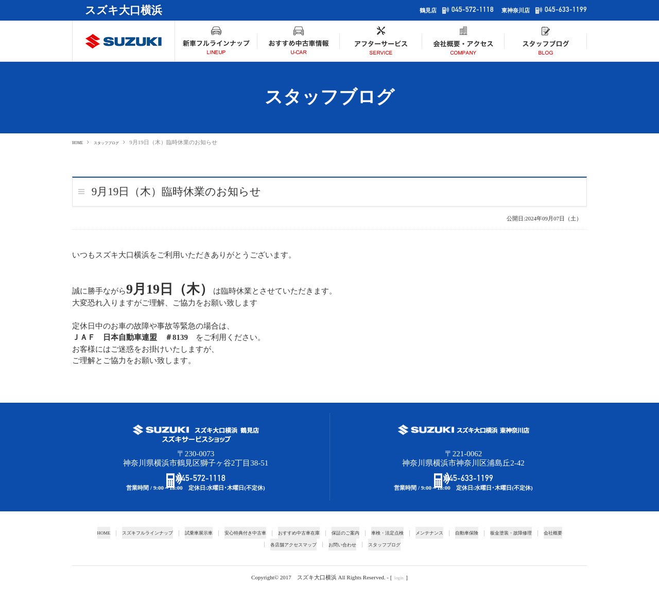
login (399, 591)
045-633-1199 (563, 10)
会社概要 (252, 558)
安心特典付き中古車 (249, 546)
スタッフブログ (119, 142)
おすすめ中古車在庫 (312, 546)
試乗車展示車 (195, 546)
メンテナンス (464, 546)
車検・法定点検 (415, 546)
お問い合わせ (361, 558)
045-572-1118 (463, 10)
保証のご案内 (367, 546)
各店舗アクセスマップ (304, 558)
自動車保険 (507, 546)
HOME (80, 142)
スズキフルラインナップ (135, 546)
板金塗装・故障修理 (558, 546)
